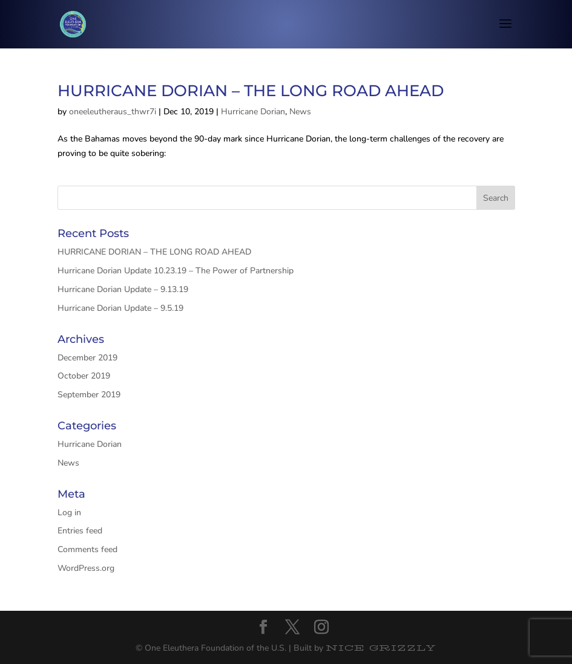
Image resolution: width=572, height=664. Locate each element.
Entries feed (80, 530)
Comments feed (87, 549)
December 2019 (87, 357)
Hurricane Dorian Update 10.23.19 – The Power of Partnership (176, 270)
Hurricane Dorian (253, 111)
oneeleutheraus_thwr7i (112, 111)
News (300, 111)
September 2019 (89, 394)
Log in (69, 512)
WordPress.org (86, 568)
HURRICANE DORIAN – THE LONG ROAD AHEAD (251, 90)
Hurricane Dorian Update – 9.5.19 (120, 308)
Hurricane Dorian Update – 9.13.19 (123, 289)
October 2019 (84, 376)
